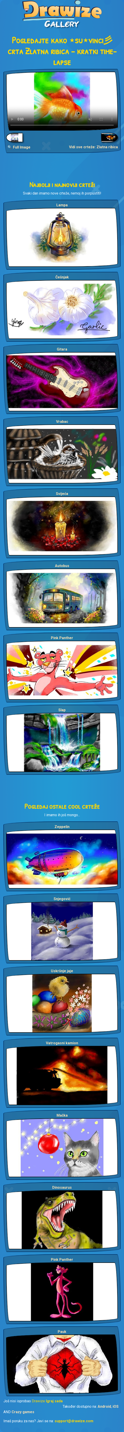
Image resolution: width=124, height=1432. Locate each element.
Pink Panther (62, 638)
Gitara (62, 349)
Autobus (62, 566)
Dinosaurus (62, 1187)
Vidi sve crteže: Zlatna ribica (93, 147)
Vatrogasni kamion (62, 1043)
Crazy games (23, 1412)
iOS (116, 1406)
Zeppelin (62, 827)
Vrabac (62, 421)
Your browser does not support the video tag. (62, 101)
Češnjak (62, 277)
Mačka (62, 1115)
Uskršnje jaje (62, 971)
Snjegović (62, 899)
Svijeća (62, 494)
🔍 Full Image (18, 147)
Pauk (62, 1332)
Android (104, 1406)
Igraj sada (54, 1401)
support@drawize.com (74, 1421)
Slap (62, 710)
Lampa (62, 205)
